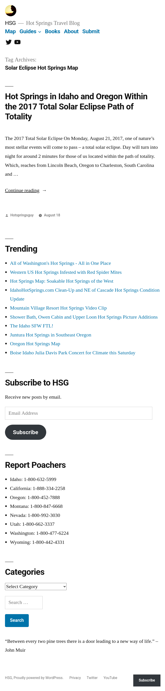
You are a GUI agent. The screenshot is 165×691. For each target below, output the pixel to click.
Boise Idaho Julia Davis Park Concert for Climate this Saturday (72, 353)
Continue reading (26, 190)
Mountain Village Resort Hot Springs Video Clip (58, 308)
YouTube (110, 678)
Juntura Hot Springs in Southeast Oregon (50, 335)
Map (10, 31)
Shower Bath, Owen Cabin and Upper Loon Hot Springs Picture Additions (84, 317)
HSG (10, 23)
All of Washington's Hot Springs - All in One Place (60, 263)
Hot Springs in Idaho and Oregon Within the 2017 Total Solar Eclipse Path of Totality (76, 106)
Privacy (75, 678)
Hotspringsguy (22, 215)
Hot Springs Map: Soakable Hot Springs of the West (61, 281)
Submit (90, 31)
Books (52, 31)
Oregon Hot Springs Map (35, 344)
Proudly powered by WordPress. (39, 678)
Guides (27, 31)
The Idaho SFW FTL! (31, 326)
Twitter (92, 678)
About (71, 31)
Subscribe (25, 432)
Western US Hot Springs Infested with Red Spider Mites (66, 272)
